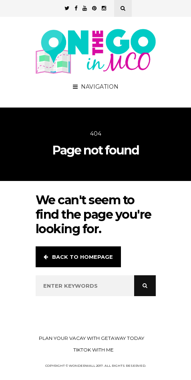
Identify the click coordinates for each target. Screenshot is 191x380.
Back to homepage (78, 257)
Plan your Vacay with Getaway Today (91, 338)
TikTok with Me (93, 350)
